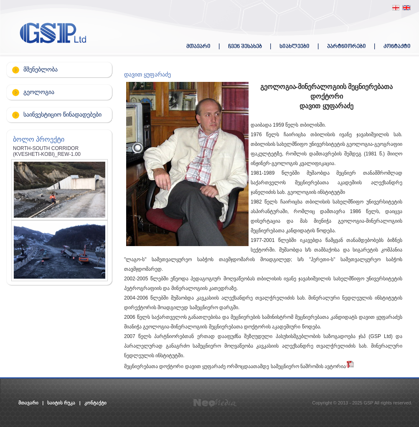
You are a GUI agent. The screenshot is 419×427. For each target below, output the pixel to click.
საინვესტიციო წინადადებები (62, 114)
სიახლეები (294, 46)
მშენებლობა (40, 69)
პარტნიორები (346, 46)
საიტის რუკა (61, 402)
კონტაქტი (397, 46)
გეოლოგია (38, 92)
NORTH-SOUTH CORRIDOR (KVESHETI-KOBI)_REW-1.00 (47, 151)
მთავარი (198, 46)
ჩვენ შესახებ (245, 46)
